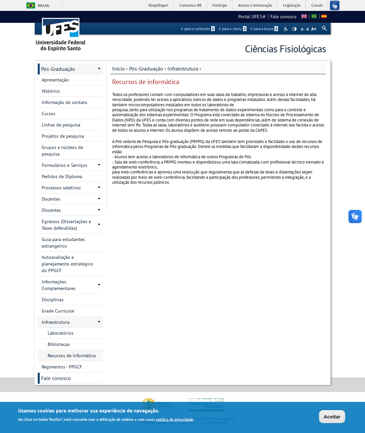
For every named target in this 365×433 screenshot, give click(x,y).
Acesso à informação (255, 5)
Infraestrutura (182, 68)
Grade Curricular (58, 311)
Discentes (51, 210)
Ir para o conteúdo (198, 28)
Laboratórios (60, 333)
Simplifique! (158, 5)
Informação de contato (64, 102)
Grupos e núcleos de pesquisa (62, 150)
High (294, 29)
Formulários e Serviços (64, 165)
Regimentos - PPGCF (62, 367)
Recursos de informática (72, 356)
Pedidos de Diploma (62, 176)
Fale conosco (283, 17)
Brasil (44, 5)
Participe (219, 5)
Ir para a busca (264, 28)
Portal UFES (252, 17)
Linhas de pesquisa (61, 125)
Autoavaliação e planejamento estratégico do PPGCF (67, 263)
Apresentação (55, 80)
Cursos (48, 114)
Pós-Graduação (146, 68)
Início (118, 68)
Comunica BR (190, 5)
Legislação (291, 5)
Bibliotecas (59, 344)
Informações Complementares (58, 285)
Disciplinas (53, 300)
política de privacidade (174, 420)
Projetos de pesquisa (63, 136)
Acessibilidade (286, 29)
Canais (317, 5)
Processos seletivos (61, 188)
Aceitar (332, 417)
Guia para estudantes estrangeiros (63, 242)
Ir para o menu (233, 28)
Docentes (51, 199)
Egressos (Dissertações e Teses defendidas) (66, 224)
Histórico (51, 91)
